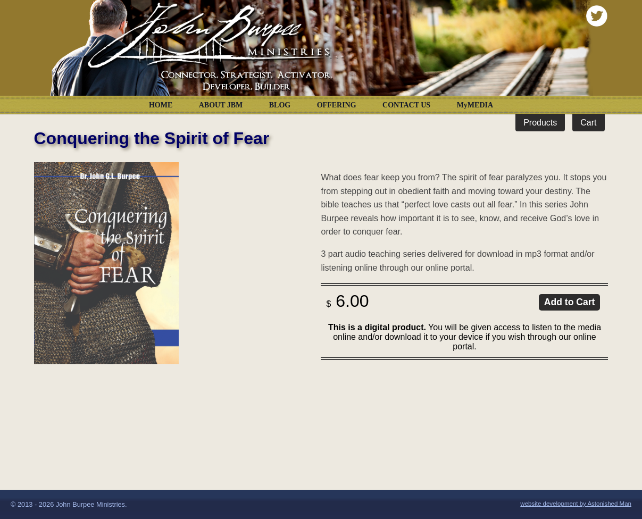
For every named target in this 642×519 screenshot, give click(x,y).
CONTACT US (406, 105)
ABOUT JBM (221, 105)
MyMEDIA (475, 105)
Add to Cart (569, 302)
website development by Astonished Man (575, 503)
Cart (588, 122)
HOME (160, 105)
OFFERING (336, 105)
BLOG (279, 105)
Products (540, 122)
